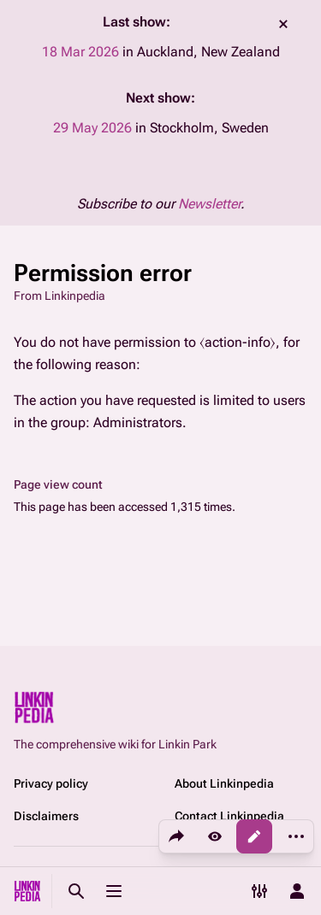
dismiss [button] (283, 24)
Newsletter (209, 204)
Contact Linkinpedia (229, 816)
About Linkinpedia (224, 783)
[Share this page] (176, 836)
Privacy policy (51, 783)
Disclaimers (46, 816)
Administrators (137, 422)
